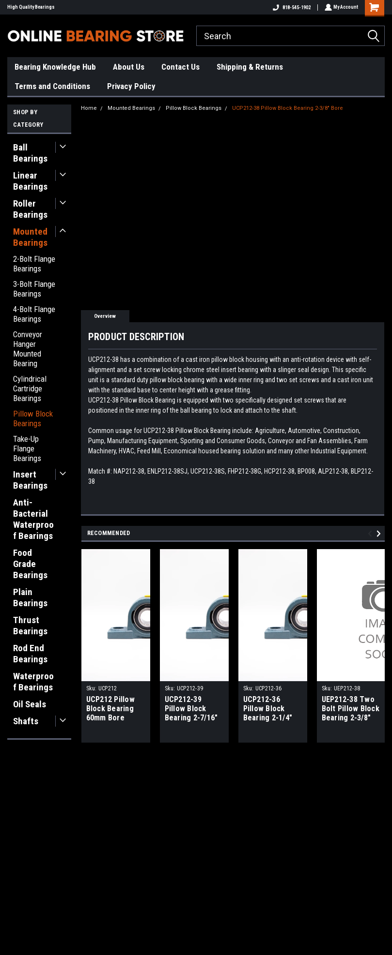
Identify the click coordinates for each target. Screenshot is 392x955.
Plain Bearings (30, 597)
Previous (371, 533)
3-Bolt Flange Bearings (34, 288)
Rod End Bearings (30, 653)
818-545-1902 (291, 7)
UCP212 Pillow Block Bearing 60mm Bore (110, 708)
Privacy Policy (131, 86)
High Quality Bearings (31, 7)
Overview (105, 316)
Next (380, 533)
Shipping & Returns (250, 67)
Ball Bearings (30, 153)
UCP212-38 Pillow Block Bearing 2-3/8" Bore (287, 108)
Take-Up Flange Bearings (27, 448)
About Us (128, 67)
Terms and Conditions (52, 86)
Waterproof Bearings (33, 682)
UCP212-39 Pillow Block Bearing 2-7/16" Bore (191, 709)
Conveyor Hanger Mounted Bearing (27, 348)
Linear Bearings (30, 181)
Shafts (25, 721)
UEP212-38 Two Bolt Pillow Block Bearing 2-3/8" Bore (350, 709)
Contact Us (180, 67)
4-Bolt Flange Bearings (34, 314)
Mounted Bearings (30, 237)
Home (89, 108)
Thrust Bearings (30, 625)
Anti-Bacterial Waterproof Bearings (33, 519)
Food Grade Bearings (30, 564)
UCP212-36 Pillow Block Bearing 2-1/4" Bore (268, 709)
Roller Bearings (30, 209)
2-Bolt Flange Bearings (34, 263)
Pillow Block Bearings (33, 418)
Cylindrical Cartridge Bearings (30, 388)
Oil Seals (29, 704)
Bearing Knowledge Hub (55, 67)
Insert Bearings (30, 480)
